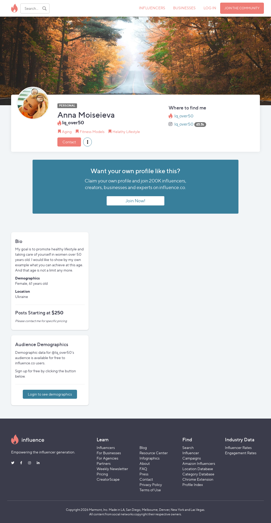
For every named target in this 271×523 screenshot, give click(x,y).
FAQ (143, 468)
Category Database (198, 474)
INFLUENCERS (152, 8)
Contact (69, 142)
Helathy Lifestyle (126, 131)
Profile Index (192, 484)
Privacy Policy (150, 484)
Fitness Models (92, 131)
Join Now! (135, 200)
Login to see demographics (50, 394)
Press (143, 474)
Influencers (106, 447)
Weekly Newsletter (112, 468)
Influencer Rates (238, 447)
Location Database (197, 468)
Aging (67, 131)
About (144, 463)
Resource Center (153, 453)
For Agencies (107, 458)
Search (188, 447)
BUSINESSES (184, 8)
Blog (143, 447)
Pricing (102, 474)
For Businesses (109, 453)
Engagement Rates (240, 453)
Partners (104, 463)
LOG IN (210, 8)
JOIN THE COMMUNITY (242, 8)
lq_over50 (183, 115)
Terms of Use (150, 490)
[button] (87, 141)
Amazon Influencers (198, 463)
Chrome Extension (197, 479)
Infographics (149, 458)
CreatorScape (108, 479)
